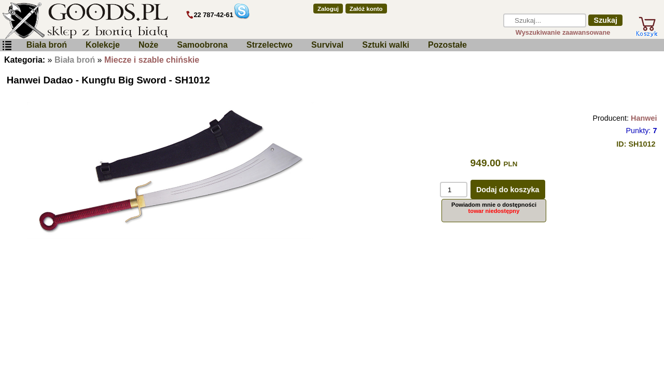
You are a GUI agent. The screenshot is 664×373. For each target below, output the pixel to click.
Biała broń (46, 44)
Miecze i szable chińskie (151, 59)
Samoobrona (202, 44)
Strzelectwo (269, 44)
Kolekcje (103, 44)
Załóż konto (366, 9)
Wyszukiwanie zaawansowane (563, 32)
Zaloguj (328, 9)
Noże (148, 44)
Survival (327, 44)
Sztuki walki (385, 44)
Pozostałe (447, 44)
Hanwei (644, 118)
